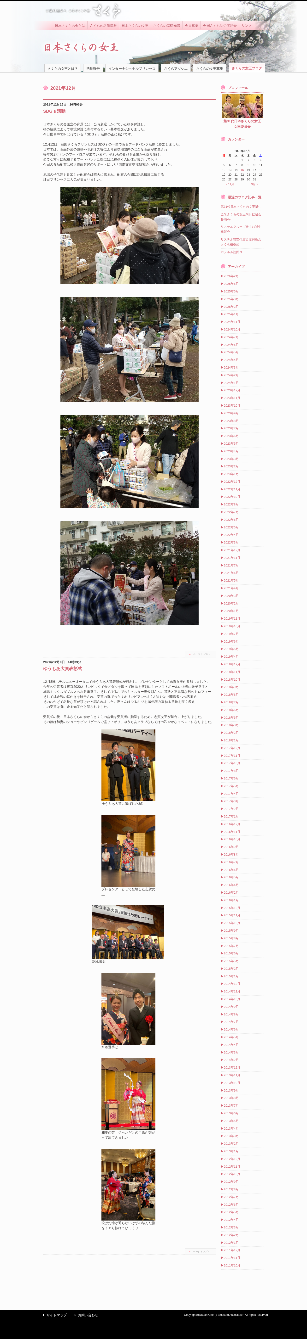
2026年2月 (231, 276)
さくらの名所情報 (103, 26)
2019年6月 (231, 641)
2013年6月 (231, 1113)
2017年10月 (232, 763)
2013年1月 (231, 1151)
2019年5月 (231, 649)
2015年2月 (231, 968)
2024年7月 (231, 337)
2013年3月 (231, 1136)
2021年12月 (232, 550)
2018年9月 (231, 687)
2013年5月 (231, 1121)
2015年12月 (232, 908)
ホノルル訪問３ (231, 252)
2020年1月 (231, 611)
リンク (247, 26)
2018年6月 (231, 710)
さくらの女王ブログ (247, 68)
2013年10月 (232, 1083)
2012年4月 (231, 1219)
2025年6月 (231, 284)
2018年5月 (231, 717)
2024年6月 (231, 345)
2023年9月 (231, 413)
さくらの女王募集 (209, 69)
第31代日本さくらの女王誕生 (241, 206)
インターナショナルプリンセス (131, 69)
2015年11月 (232, 915)
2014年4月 (231, 1045)
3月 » (254, 184)
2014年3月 (231, 1052)
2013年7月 (231, 1105)
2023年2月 (231, 466)
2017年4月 (231, 794)
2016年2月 (231, 892)
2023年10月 (232, 405)
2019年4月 (231, 656)
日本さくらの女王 (135, 26)
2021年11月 (232, 558)
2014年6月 (231, 1029)
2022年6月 (231, 519)
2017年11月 (232, 755)
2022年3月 (231, 542)
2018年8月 (231, 694)
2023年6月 (231, 436)
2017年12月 (232, 748)
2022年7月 (231, 512)
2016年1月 (231, 900)
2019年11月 (232, 618)
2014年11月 (232, 991)
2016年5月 (231, 877)
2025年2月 (231, 306)
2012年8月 (231, 1189)
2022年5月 (231, 527)
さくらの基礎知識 (166, 26)
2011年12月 (232, 1250)
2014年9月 (231, 1006)
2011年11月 (232, 1258)
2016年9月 (231, 847)
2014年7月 (231, 1022)
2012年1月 (231, 1242)
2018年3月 (231, 725)
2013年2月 (231, 1143)
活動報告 (93, 69)
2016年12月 (232, 824)
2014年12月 (232, 984)
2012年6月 (231, 1204)
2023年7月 (231, 428)
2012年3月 (231, 1227)
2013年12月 (232, 1067)
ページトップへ (201, 654)
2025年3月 (231, 299)
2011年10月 (232, 1265)
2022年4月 (231, 535)
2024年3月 (231, 367)
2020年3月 (231, 596)
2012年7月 (231, 1197)
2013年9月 (231, 1090)
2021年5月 (231, 580)
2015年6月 (231, 953)
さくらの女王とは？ (62, 69)
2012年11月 (232, 1166)
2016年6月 (231, 870)
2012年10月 (232, 1174)
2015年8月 (231, 938)
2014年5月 (231, 1037)
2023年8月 (231, 421)
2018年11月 (232, 672)
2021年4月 (231, 588)
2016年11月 (232, 832)
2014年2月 (231, 1060)
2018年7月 (231, 702)
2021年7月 (231, 565)
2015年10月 (232, 923)
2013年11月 (232, 1075)
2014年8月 (231, 1014)
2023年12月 (232, 390)
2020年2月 (231, 603)
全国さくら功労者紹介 (220, 26)
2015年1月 (231, 976)
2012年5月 (231, 1212)
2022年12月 (232, 481)
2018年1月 (231, 740)
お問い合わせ (85, 1315)
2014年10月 (232, 999)
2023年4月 (231, 451)
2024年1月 (231, 383)
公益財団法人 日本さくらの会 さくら (82, 11)
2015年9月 (231, 930)
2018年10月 (232, 679)
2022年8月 (231, 504)
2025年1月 (231, 314)
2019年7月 (231, 634)
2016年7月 (231, 862)
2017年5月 (231, 786)
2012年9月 (231, 1181)
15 (242, 170)
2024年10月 (232, 329)
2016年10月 (232, 839)
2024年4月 (231, 360)
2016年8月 (231, 854)
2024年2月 (231, 375)
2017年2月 (231, 809)
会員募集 (191, 26)
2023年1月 (231, 474)
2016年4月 (231, 885)
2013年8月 (231, 1098)
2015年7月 (231, 946)
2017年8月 (231, 771)
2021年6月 (231, 573)
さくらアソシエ (176, 69)
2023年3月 (231, 459)
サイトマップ (54, 1315)
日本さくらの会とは (70, 26)
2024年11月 (232, 322)
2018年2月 (231, 732)
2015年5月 (231, 961)
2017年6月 (231, 778)
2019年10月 (232, 626)
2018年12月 (232, 664)
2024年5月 (231, 352)
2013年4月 (231, 1128)
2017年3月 (231, 801)
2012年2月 (231, 1235)
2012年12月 (232, 1159)
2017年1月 (231, 816)
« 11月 (230, 184)
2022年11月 (232, 489)
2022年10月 (232, 497)
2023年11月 (232, 398)
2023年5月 (231, 443)
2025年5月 (231, 291)
